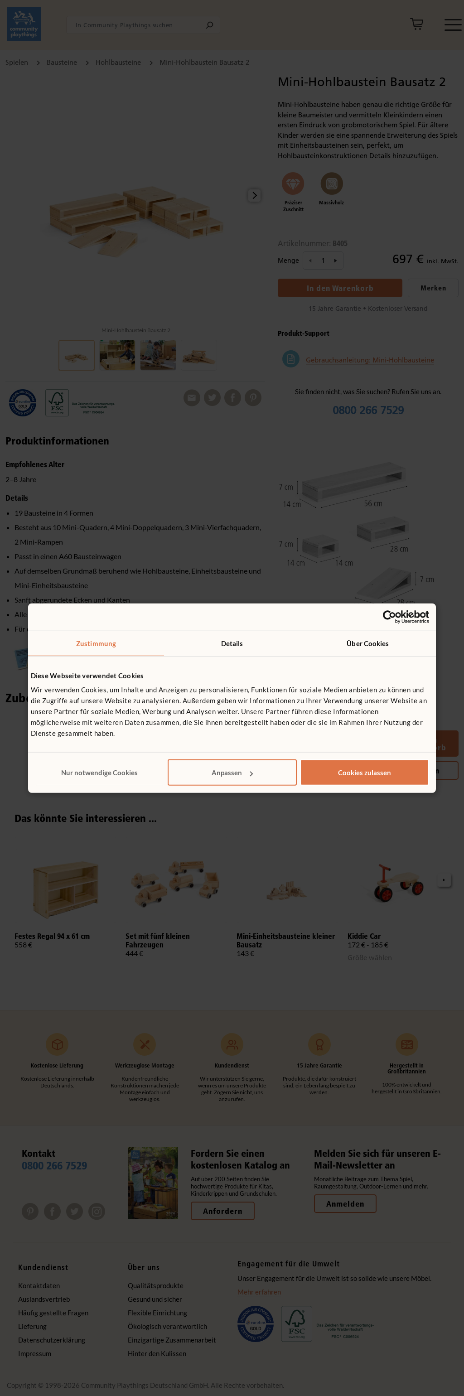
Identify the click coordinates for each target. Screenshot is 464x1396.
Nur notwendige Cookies (99, 772)
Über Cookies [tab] (368, 643)
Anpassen (232, 772)
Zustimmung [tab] (96, 643)
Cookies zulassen (364, 772)
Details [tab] (232, 643)
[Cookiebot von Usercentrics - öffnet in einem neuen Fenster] (389, 616)
